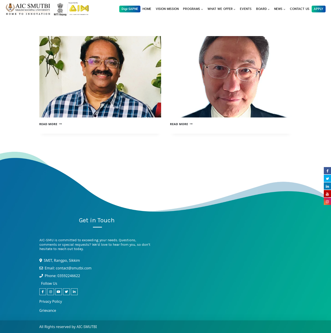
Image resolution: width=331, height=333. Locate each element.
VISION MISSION (167, 9)
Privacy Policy (50, 301)
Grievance (47, 310)
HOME (146, 9)
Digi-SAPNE (130, 9)
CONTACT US (299, 9)
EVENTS (246, 9)
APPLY (318, 9)
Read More (50, 124)
